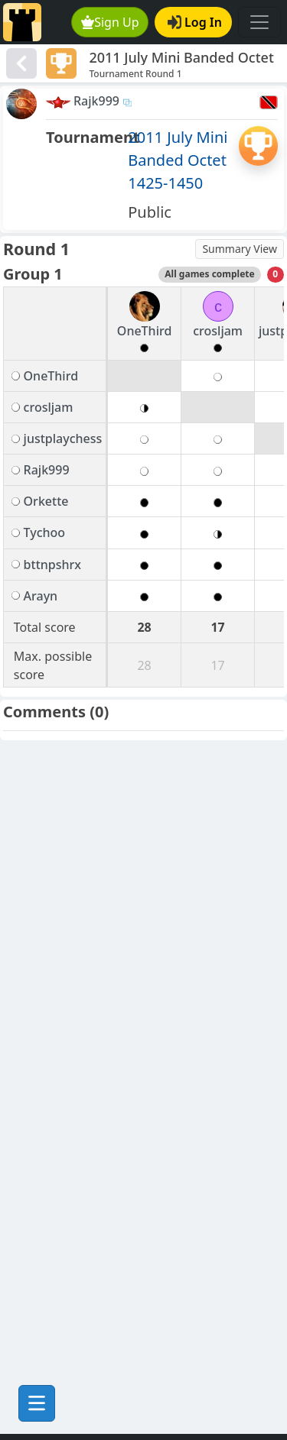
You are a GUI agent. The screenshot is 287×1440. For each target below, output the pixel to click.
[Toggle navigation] (259, 22)
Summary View (239, 248)
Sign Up (110, 22)
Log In (195, 22)
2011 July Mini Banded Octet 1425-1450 (177, 160)
